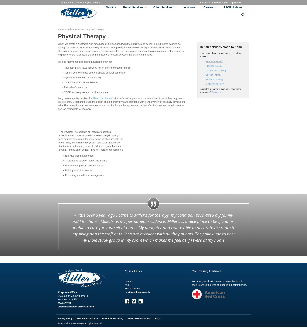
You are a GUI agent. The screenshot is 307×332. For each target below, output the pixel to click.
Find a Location (132, 288)
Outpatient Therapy (215, 84)
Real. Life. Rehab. (214, 61)
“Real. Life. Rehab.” (103, 98)
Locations (189, 7)
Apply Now (236, 2)
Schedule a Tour (220, 2)
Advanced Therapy (214, 79)
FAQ (127, 285)
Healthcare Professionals (137, 292)
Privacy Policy (65, 318)
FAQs (158, 318)
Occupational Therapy (216, 70)
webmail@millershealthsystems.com (76, 307)
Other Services (162, 7)
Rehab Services (133, 7)
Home (61, 29)
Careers (209, 7)
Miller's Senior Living (112, 318)
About (109, 7)
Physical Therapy (214, 66)
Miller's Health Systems (139, 318)
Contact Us (204, 2)
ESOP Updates (233, 7)
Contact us (217, 92)
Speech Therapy (213, 75)
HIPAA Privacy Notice (87, 318)
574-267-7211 (64, 303)
